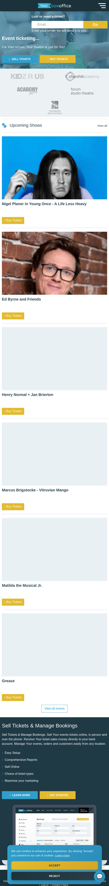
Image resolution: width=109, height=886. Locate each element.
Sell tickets (19, 59)
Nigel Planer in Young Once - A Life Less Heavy (44, 204)
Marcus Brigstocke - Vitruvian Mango (35, 490)
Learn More (20, 795)
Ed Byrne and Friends (21, 299)
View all (102, 125)
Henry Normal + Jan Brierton (27, 395)
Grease (8, 681)
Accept (54, 865)
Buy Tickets (13, 220)
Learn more (62, 855)
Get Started (57, 795)
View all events (54, 708)
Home (6, 881)
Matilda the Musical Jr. (22, 585)
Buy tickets (57, 59)
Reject (54, 876)
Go (95, 24)
